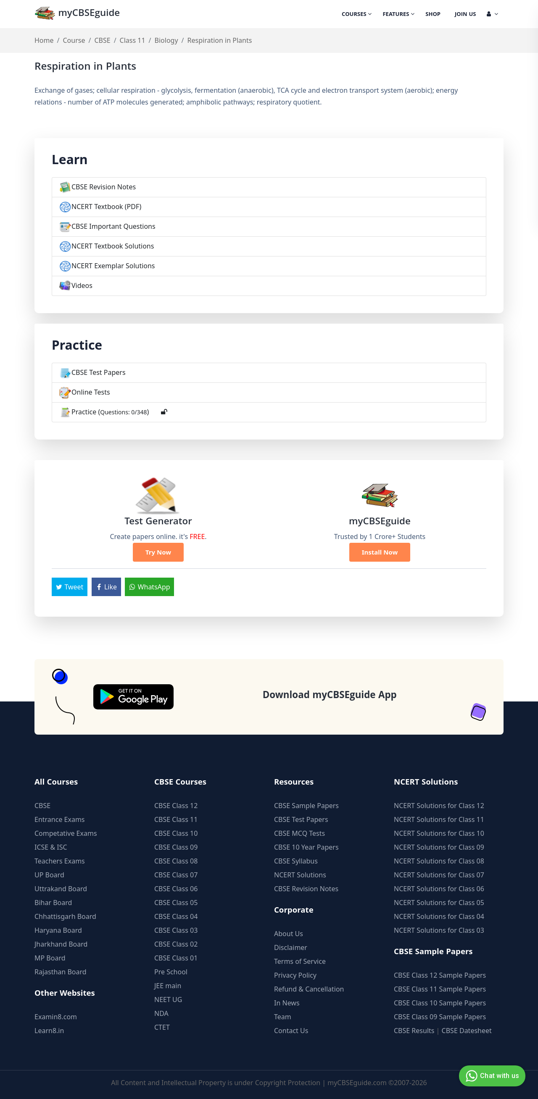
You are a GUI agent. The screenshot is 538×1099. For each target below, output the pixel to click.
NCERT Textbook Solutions (112, 246)
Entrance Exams (59, 819)
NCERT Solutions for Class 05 (439, 902)
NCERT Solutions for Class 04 (439, 916)
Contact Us (291, 1030)
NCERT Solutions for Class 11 (439, 819)
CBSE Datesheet (467, 1030)
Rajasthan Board (60, 971)
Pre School (170, 971)
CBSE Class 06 (176, 888)
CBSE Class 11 (176, 819)
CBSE (102, 40)
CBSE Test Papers (98, 372)
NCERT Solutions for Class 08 (439, 861)
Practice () (110, 411)
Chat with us (491, 1076)
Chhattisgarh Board (65, 916)
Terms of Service (300, 961)
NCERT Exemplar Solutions (113, 265)
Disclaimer (290, 947)
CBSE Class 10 (176, 833)
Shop (432, 14)
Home (44, 40)
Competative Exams (65, 833)
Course (74, 40)
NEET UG (168, 999)
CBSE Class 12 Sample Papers (440, 975)
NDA (161, 1013)
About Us (288, 933)
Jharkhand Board (60, 944)
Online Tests (90, 392)
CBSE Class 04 (176, 916)
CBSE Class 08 (176, 861)
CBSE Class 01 (176, 958)
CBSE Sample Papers (306, 805)
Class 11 (132, 40)
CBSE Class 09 (176, 847)
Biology (166, 40)
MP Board (50, 958)
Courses (357, 14)
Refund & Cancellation (309, 989)
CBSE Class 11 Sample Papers (440, 989)
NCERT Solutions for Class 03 (439, 930)
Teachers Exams (59, 861)
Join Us (465, 14)
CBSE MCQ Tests (299, 833)
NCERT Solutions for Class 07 (439, 874)
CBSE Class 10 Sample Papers (440, 1002)
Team (282, 1016)
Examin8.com (55, 1016)
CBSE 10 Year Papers (306, 847)
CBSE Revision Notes (103, 186)
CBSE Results (414, 1030)
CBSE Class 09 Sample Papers (440, 1016)
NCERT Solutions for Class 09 (439, 847)
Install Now (380, 552)
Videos (81, 285)
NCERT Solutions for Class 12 (439, 805)
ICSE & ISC (50, 847)
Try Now (158, 552)
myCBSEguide (77, 14)
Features (398, 14)
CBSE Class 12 (176, 805)
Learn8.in (49, 1030)
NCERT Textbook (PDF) (106, 206)
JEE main (167, 985)
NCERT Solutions (300, 874)
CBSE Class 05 (176, 902)
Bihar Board (53, 902)
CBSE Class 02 (176, 944)
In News (287, 1002)
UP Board (49, 874)
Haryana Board (58, 930)
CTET (162, 1027)
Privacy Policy (295, 975)
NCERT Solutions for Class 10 (439, 833)
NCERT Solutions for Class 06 (439, 888)
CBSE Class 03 (176, 930)
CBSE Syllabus (296, 861)
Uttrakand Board (60, 888)
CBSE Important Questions (113, 226)
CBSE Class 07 (176, 874)
